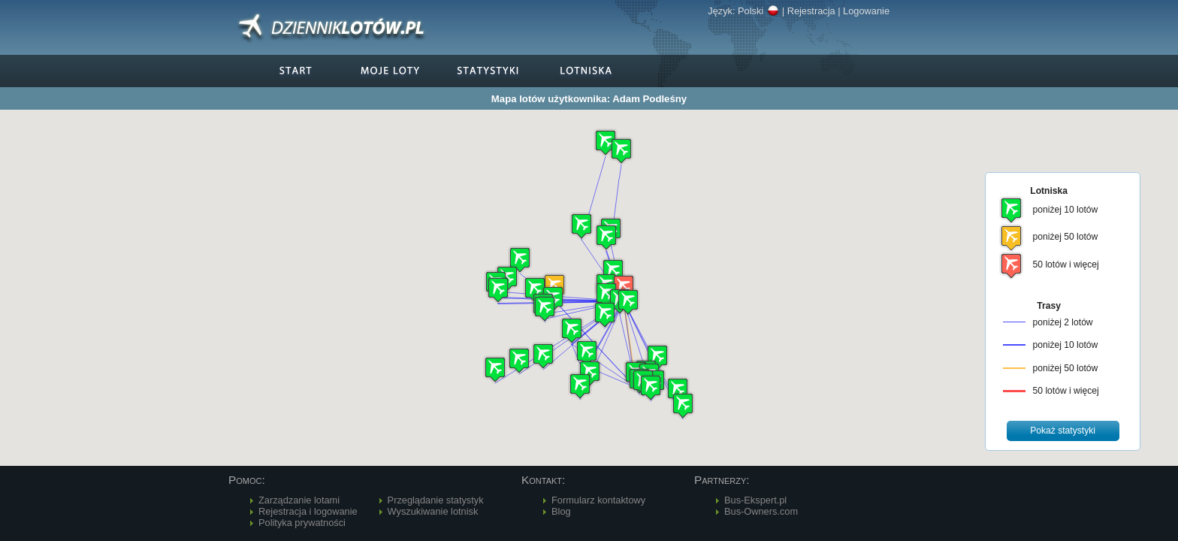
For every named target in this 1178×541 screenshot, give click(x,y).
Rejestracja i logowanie (308, 511)
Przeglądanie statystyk (436, 500)
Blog (561, 511)
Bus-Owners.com (761, 511)
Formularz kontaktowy (598, 500)
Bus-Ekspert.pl (755, 500)
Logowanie (866, 11)
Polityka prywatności (302, 522)
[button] (572, 330)
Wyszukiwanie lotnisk (433, 511)
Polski (758, 11)
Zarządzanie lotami (299, 500)
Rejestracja (811, 11)
